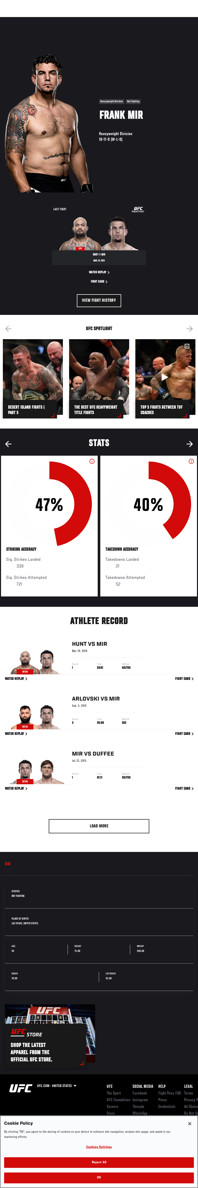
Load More (99, 826)
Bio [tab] (8, 864)
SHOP (167, 20)
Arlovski (85, 700)
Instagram (140, 1100)
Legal (188, 1086)
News (79, 20)
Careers (112, 1107)
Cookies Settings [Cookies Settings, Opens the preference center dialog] (99, 1147)
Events (14, 20)
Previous (8, 328)
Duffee (103, 755)
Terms (188, 1093)
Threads (138, 1107)
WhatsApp (140, 1113)
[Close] (189, 1123)
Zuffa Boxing (143, 22)
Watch (122, 20)
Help (162, 1086)
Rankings (36, 20)
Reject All (99, 1162)
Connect (101, 20)
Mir (101, 645)
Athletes (59, 20)
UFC (109, 1086)
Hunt (79, 645)
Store (111, 1113)
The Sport (114, 1093)
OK (99, 1177)
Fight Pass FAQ (169, 1093)
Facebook (140, 1093)
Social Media (143, 1086)
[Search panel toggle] (181, 20)
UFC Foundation (118, 1100)
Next (189, 328)
